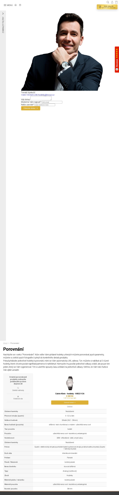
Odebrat (69, 409)
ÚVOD (20, 5)
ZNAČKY (32, 5)
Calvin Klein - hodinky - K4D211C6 (69, 396)
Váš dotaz (25, 100)
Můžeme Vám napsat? (31, 102)
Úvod (5, 344)
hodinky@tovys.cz (46, 95)
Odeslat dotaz (30, 109)
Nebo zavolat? (27, 105)
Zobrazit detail (69, 405)
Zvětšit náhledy (18, 392)
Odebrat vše (18, 401)
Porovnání (15, 344)
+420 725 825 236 (29, 95)
